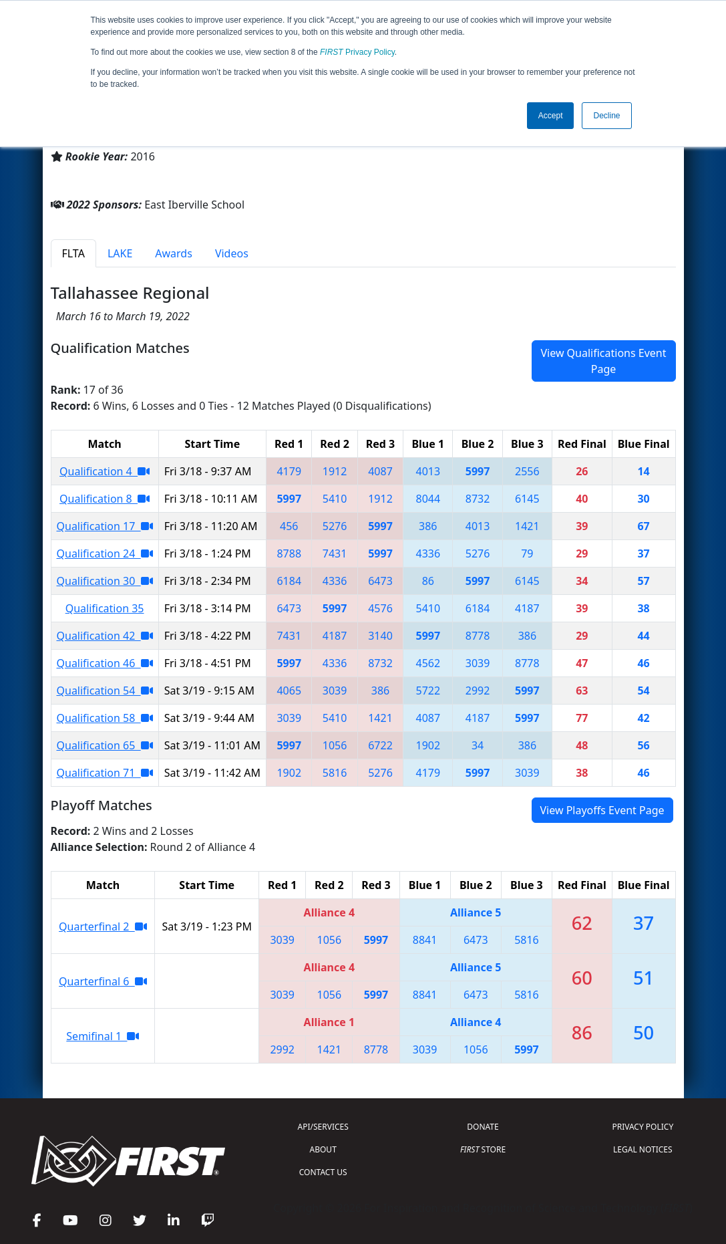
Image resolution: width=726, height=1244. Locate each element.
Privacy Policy (357, 52)
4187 (527, 608)
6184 (289, 581)
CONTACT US (323, 1172)
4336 (428, 553)
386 (428, 526)
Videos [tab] (231, 253)
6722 (380, 745)
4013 (428, 471)
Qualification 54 (105, 690)
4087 (380, 471)
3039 (478, 663)
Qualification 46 (105, 663)
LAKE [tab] (120, 253)
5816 (335, 772)
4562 (428, 663)
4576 (380, 608)
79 (527, 553)
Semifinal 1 (102, 1036)
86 (428, 581)
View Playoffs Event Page (602, 810)
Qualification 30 (105, 581)
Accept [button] (550, 115)
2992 (478, 690)
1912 (335, 471)
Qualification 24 (105, 553)
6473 (380, 581)
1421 (527, 526)
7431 (335, 553)
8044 (428, 498)
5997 (478, 471)
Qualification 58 (105, 718)
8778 (478, 635)
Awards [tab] (173, 253)
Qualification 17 (105, 526)
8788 (289, 553)
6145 (527, 498)
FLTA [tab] (73, 253)
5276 (335, 526)
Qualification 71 (105, 772)
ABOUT (323, 1149)
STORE (483, 1149)
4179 (289, 471)
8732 (478, 498)
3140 (380, 635)
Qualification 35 (104, 608)
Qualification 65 (105, 745)
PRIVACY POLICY (642, 1126)
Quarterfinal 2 (103, 926)
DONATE (482, 1126)
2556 (527, 471)
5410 (335, 498)
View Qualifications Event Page (603, 361)
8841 (425, 939)
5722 (428, 690)
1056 (335, 745)
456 (289, 526)
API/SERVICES (323, 1126)
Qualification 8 (104, 498)
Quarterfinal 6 (103, 981)
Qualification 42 (105, 635)
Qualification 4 (104, 471)
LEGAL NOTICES (643, 1149)
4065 (289, 690)
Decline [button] (606, 115)
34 (478, 745)
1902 (428, 745)
